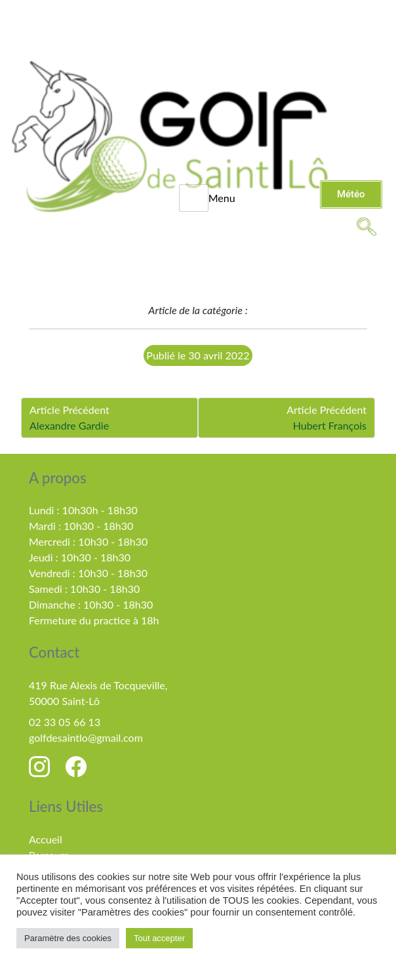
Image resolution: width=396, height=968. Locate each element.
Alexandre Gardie (69, 425)
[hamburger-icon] (193, 198)
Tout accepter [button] (159, 938)
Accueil (45, 839)
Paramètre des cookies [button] (67, 938)
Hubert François (329, 425)
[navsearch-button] (366, 225)
